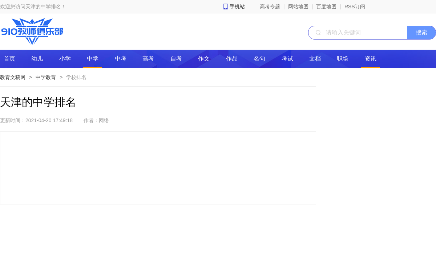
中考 (120, 58)
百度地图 (326, 6)
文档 (315, 58)
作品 (232, 58)
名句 (259, 58)
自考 (176, 58)
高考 (148, 58)
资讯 (370, 58)
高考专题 (270, 6)
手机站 (237, 6)
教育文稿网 (12, 77)
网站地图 (298, 6)
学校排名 (76, 77)
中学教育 (46, 77)
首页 (9, 58)
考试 (287, 58)
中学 (92, 58)
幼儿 (37, 58)
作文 (204, 58)
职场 (342, 58)
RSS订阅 (354, 6)
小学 (65, 58)
